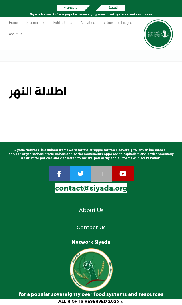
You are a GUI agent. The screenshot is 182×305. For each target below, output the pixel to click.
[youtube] (123, 174)
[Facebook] (59, 174)
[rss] (101, 174)
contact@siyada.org (91, 189)
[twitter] (80, 174)
